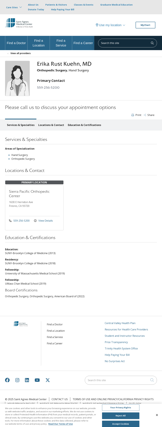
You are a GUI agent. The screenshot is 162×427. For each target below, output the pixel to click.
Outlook (135, 404)
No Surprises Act (115, 361)
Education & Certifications (84, 125)
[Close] (156, 417)
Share (149, 115)
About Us (33, 4)
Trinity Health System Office (121, 348)
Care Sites (12, 7)
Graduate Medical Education (116, 4)
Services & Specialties (20, 125)
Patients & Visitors (56, 4)
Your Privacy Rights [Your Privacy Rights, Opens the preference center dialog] (120, 409)
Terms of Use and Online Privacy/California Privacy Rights (113, 399)
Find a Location (39, 41)
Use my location (109, 25)
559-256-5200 (48, 87)
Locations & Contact (51, 125)
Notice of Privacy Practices (59, 404)
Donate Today (36, 9)
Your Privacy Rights (21, 404)
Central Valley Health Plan (120, 323)
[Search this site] (127, 43)
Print (136, 115)
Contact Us (60, 399)
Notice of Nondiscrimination (103, 404)
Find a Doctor (16, 40)
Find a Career (83, 40)
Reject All (121, 417)
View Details (43, 220)
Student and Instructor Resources (125, 336)
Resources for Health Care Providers (126, 329)
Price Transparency (116, 342)
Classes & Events (83, 4)
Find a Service (61, 41)
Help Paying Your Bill (62, 9)
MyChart (145, 24)
